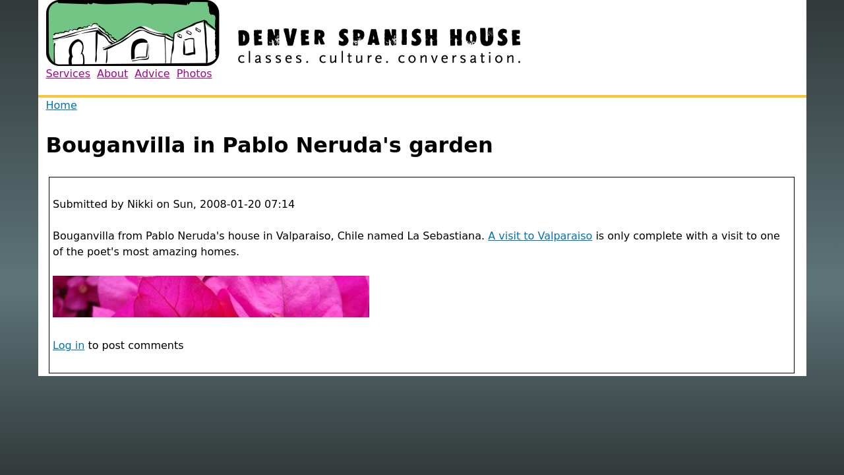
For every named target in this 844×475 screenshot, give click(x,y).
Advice (152, 73)
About (112, 73)
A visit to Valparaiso (540, 236)
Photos (194, 73)
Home (61, 105)
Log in (68, 345)
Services (68, 73)
